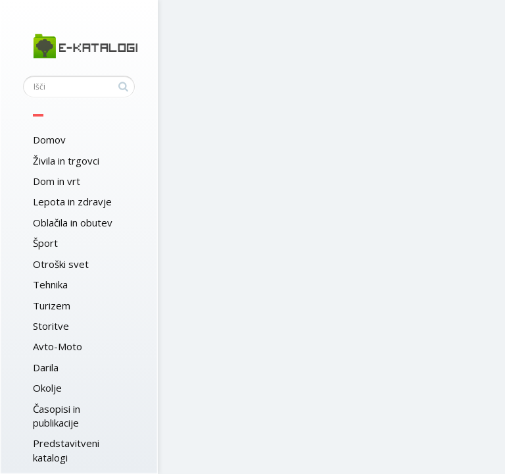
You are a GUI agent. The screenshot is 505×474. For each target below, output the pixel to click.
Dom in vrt (56, 181)
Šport (45, 243)
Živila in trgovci (66, 160)
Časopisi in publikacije (56, 415)
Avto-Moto (57, 346)
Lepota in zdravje (72, 201)
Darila (46, 367)
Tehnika (50, 284)
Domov (49, 139)
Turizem (51, 305)
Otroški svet (61, 264)
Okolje (47, 387)
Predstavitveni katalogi (66, 449)
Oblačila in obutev (72, 222)
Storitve (51, 325)
